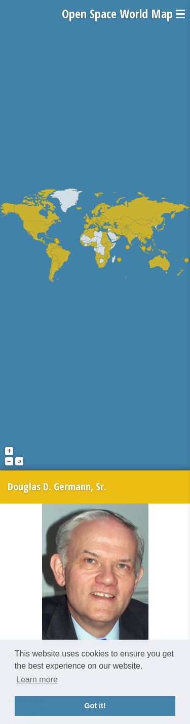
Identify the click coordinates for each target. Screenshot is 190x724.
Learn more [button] (37, 679)
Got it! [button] (94, 706)
